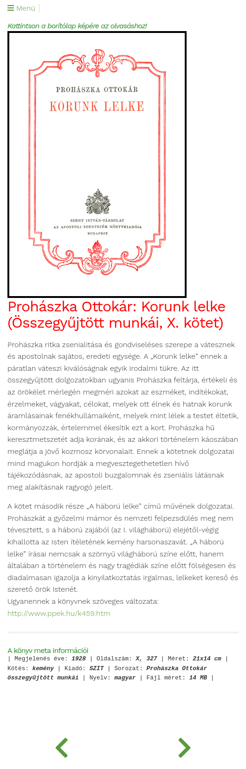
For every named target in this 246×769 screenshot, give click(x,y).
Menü (21, 8)
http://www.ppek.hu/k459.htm (58, 613)
